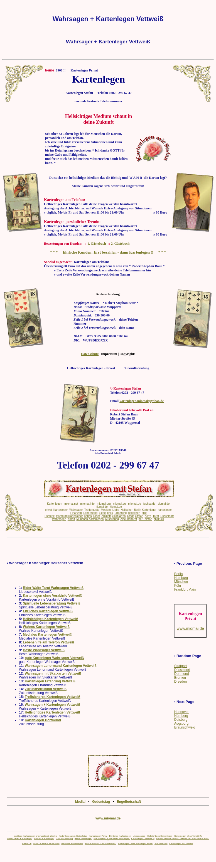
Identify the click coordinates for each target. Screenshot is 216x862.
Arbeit (71, 519)
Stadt (130, 515)
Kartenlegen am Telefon (181, 843)
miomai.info (87, 503)
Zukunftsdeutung (64, 838)
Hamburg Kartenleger (69, 515)
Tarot (156, 515)
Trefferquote (91, 509)
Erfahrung (120, 512)
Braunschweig (184, 727)
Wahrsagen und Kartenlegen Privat (135, 843)
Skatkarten (119, 515)
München (181, 582)
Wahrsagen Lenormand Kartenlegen (112, 838)
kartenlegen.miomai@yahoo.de (141, 401)
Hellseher (126, 509)
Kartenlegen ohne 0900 (142, 838)
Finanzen (76, 512)
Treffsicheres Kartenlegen (19, 838)
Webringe (26, 843)
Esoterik (50, 515)
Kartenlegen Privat (98, 836)
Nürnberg (181, 716)
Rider (96, 515)
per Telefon (145, 519)
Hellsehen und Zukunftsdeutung (100, 843)
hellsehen (134, 512)
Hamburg (181, 578)
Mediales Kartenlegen (72, 843)
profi (144, 512)
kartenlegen (165, 509)
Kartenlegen (54, 503)
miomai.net (71, 503)
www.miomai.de (108, 818)
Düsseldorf (182, 670)
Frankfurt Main (185, 589)
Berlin (178, 574)
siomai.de (164, 503)
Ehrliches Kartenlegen (120, 836)
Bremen (180, 678)
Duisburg (181, 720)
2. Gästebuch (120, 244)
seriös (88, 515)
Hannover (181, 712)
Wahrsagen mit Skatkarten (46, 843)
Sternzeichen (161, 843)
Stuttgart (180, 666)
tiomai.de (102, 506)
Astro (148, 515)
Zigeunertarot (128, 519)
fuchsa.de (149, 503)
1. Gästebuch (96, 244)
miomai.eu (119, 503)
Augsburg (181, 723)
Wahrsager (76, 509)
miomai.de (134, 503)
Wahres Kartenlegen (44, 838)
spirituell (159, 519)
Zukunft (106, 515)
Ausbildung (112, 519)
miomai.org (104, 503)
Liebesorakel (139, 836)
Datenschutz (90, 354)
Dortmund (181, 674)
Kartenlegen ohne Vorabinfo (188, 836)
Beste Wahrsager (83, 838)
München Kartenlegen (90, 519)
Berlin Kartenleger (145, 509)
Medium (106, 509)
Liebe (115, 509)
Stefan (139, 515)
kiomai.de (116, 506)
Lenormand (90, 512)
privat (48, 509)
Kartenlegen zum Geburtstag (73, 836)
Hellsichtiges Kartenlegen (159, 836)
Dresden (180, 681)
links (110, 512)
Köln (177, 586)
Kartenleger (60, 509)
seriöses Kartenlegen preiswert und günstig (35, 836)
